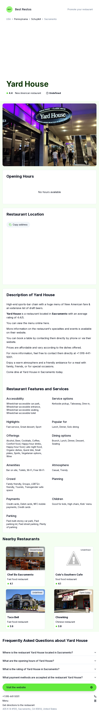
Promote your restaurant (80, 9)
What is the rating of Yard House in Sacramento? (49, 669)
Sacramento (50, 19)
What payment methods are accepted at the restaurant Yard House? (49, 677)
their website (17, 332)
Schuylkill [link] (36, 19)
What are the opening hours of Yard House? (49, 660)
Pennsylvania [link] (21, 19)
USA (8, 19)
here (46, 323)
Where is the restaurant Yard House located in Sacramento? (49, 652)
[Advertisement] (49, 50)
